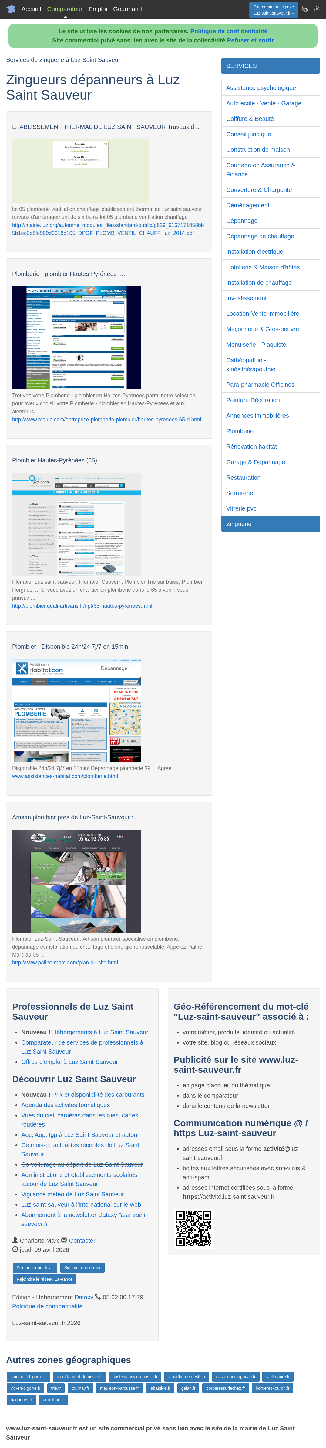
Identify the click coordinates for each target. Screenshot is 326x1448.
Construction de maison (258, 149)
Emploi (98, 9)
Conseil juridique (248, 134)
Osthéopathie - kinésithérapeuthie (250, 364)
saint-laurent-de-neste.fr (79, 1376)
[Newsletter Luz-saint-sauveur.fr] (305, 9)
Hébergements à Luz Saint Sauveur (100, 1032)
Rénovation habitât (251, 446)
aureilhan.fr (53, 1399)
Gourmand (127, 9)
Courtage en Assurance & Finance (260, 170)
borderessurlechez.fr (225, 1388)
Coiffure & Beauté (250, 118)
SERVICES (241, 66)
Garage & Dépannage (255, 462)
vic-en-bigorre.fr (25, 1388)
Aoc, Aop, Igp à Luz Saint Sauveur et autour (80, 1134)
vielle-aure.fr (278, 1376)
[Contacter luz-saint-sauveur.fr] (317, 9)
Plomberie (240, 431)
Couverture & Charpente (259, 189)
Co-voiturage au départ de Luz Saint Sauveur (82, 1164)
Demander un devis (35, 1267)
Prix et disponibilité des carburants (98, 1094)
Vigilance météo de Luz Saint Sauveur (72, 1194)
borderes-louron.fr (272, 1388)
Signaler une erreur (82, 1267)
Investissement (246, 298)
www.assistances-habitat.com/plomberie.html (65, 776)
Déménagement (247, 205)
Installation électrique (254, 251)
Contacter (82, 1240)
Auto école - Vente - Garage (263, 103)
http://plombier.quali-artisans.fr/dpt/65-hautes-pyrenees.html (82, 606)
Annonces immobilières (257, 415)
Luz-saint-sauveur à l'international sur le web (81, 1204)
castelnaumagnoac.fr (236, 1376)
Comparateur (64, 9)
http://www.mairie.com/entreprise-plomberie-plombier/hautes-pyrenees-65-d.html (106, 419)
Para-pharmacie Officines (260, 384)
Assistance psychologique (261, 87)
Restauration (243, 477)
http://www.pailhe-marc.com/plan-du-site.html (65, 963)
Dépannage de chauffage (260, 236)
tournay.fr (80, 1388)
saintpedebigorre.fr (28, 1376)
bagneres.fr (21, 1399)
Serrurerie (239, 493)
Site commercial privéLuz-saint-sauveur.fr (273, 10)
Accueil (31, 9)
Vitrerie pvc (241, 508)
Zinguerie (238, 524)
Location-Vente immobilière (262, 313)
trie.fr (56, 1388)
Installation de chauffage (259, 282)
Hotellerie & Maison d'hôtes (263, 267)
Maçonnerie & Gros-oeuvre (262, 329)
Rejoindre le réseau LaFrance (44, 1279)
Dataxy (84, 1297)
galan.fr (188, 1388)
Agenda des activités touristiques (65, 1105)
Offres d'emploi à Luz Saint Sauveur (69, 1062)
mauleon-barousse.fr (119, 1388)
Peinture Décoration (253, 400)
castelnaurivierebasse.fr (135, 1376)
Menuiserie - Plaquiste (256, 344)
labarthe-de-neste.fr (186, 1376)
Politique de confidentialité (228, 31)
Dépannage (241, 220)
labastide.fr (160, 1388)
